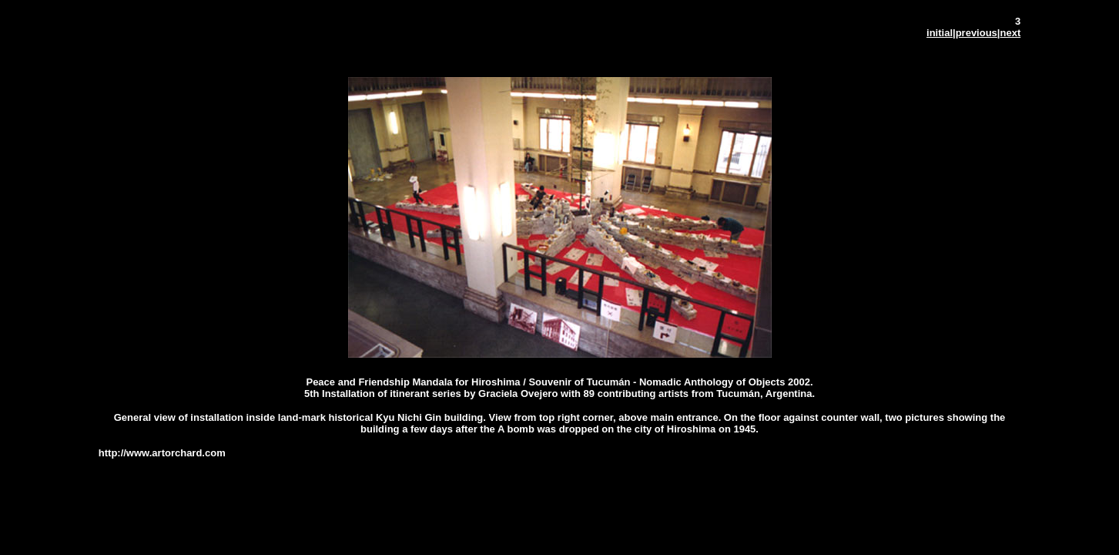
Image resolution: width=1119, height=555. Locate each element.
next (1010, 33)
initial (939, 33)
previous (976, 33)
